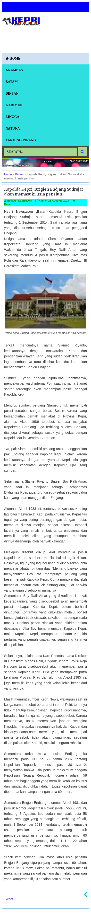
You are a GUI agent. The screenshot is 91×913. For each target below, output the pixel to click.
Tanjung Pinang (21, 140)
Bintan (12, 93)
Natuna (13, 128)
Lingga (12, 117)
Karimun (14, 105)
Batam (12, 82)
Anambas (14, 70)
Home (13, 58)
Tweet (8, 899)
